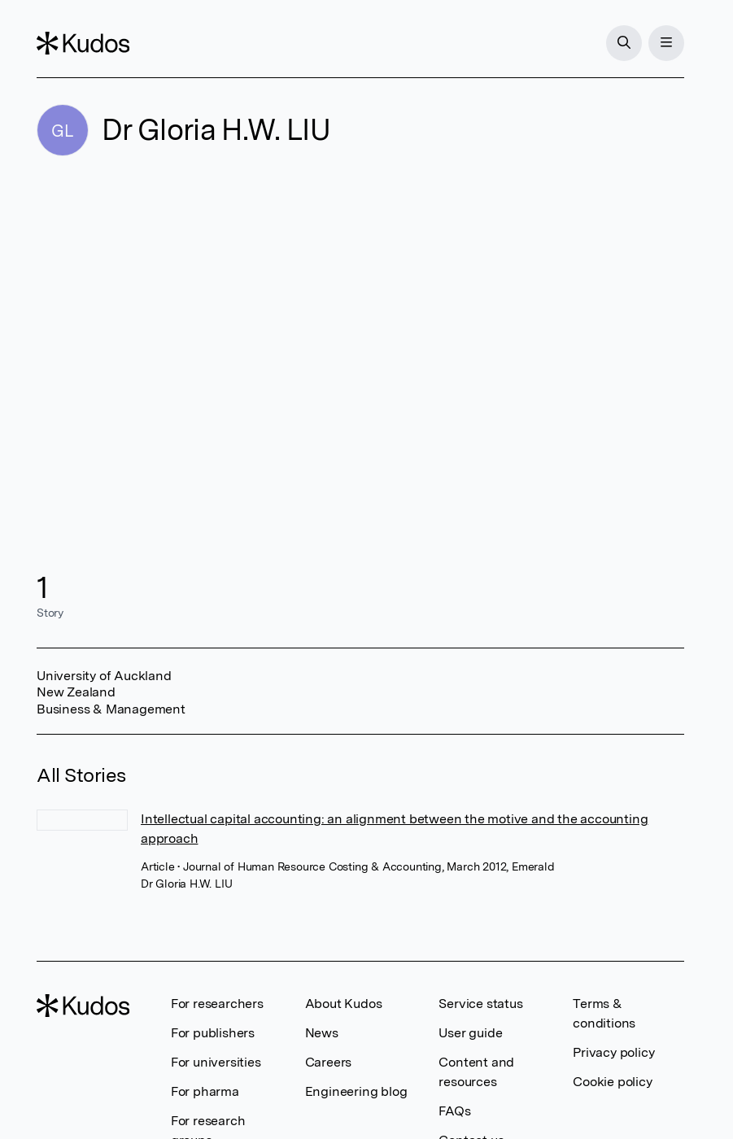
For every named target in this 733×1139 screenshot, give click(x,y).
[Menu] (666, 43)
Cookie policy (612, 1081)
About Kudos (343, 1003)
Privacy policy (613, 1052)
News (321, 1033)
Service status (480, 1003)
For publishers (213, 1033)
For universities (216, 1062)
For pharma (205, 1091)
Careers (328, 1062)
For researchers (217, 1003)
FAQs (454, 1111)
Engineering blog (356, 1091)
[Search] (624, 43)
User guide (470, 1033)
